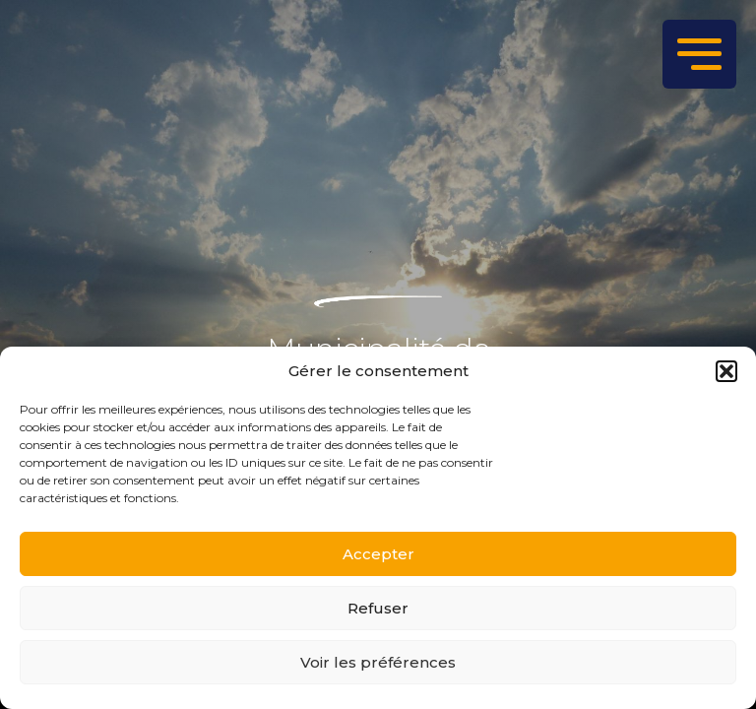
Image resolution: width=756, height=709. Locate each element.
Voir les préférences (378, 662)
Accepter (378, 554)
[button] (726, 371)
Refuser (378, 608)
